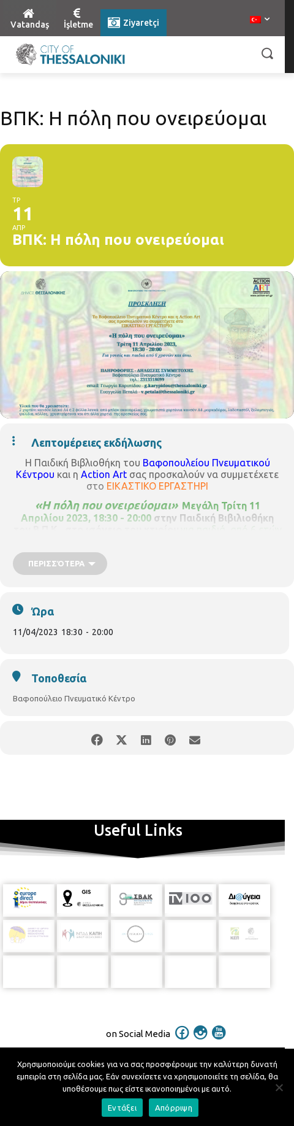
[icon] (182, 1027)
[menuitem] (260, 20)
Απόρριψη (173, 1107)
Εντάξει (122, 1107)
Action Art (104, 474)
